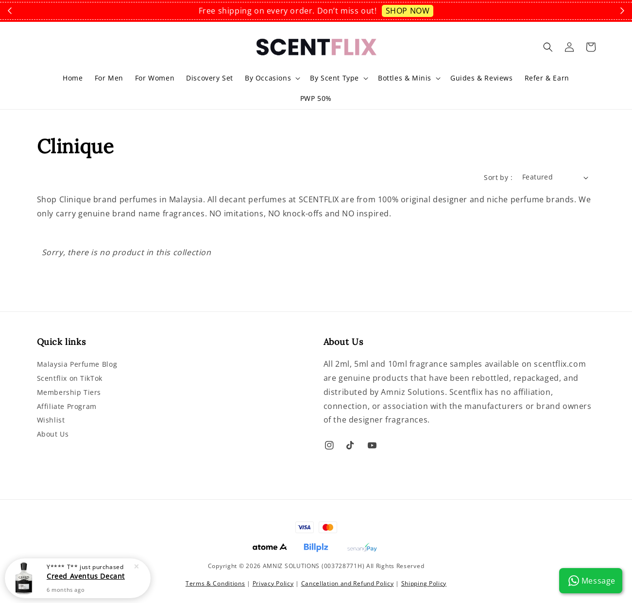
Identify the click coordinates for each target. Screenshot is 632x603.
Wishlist (51, 419)
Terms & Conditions (215, 583)
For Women (154, 77)
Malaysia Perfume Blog (77, 364)
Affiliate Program (67, 406)
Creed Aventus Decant (86, 576)
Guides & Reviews (481, 77)
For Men (109, 77)
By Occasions (268, 78)
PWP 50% (316, 98)
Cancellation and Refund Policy (347, 583)
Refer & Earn (547, 77)
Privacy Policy (273, 583)
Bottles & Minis (404, 78)
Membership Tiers (69, 392)
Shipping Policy (424, 583)
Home (73, 77)
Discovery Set (209, 77)
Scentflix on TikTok (69, 378)
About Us (53, 434)
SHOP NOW (408, 10)
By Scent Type (334, 78)
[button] (548, 47)
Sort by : (498, 177)
